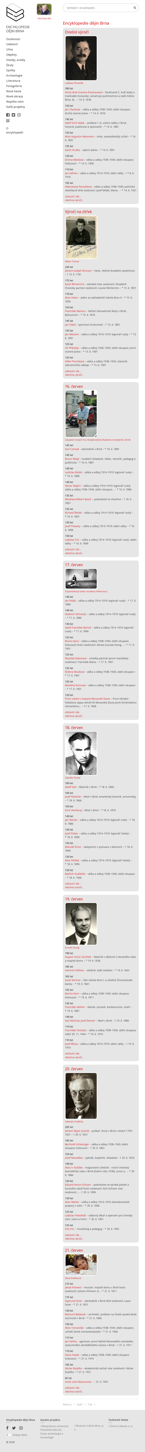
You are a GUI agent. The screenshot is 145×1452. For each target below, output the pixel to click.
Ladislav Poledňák (75, 1215)
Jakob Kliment (73, 1287)
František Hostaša (75, 1030)
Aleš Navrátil (44, 18)
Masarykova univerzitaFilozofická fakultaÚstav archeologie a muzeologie (54, 1431)
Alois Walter (72, 1202)
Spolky (10, 70)
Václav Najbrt (73, 485)
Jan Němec (71, 819)
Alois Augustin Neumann (79, 136)
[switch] (8, 1435)
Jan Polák (70, 600)
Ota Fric (69, 1229)
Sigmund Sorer (73, 1301)
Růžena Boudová (74, 671)
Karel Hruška (72, 150)
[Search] (101, 7)
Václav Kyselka (73, 1368)
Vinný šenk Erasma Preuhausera (83, 92)
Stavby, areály (15, 60)
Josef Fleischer (73, 796)
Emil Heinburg (73, 810)
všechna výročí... (74, 200)
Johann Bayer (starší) (77, 1130)
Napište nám (15, 101)
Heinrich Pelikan (74, 970)
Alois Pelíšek (72, 860)
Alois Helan (71, 297)
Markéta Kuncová (75, 685)
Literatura (13, 81)
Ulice (9, 49)
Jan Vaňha (71, 1341)
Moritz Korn (72, 993)
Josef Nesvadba (74, 1157)
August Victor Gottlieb (78, 957)
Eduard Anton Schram (78, 1184)
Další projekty (15, 107)
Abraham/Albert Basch (78, 499)
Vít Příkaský (72, 348)
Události (12, 44)
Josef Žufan (71, 833)
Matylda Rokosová (75, 658)
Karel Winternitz (74, 284)
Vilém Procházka (74, 361)
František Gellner (75, 1007)
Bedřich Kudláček (75, 873)
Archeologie (14, 75)
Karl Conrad (72, 449)
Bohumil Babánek (75, 1314)
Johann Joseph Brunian (78, 270)
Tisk (90, 1404)
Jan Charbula (72, 109)
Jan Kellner (71, 173)
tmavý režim (19, 1435)
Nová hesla (13, 91)
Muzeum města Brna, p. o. (89, 1427)
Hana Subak (72, 1355)
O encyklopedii (14, 130)
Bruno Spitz (72, 641)
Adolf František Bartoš (78, 627)
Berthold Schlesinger (77, 1144)
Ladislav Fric (72, 539)
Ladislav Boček (73, 472)
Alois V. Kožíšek (74, 1167)
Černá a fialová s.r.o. (120, 1426)
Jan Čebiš (70, 324)
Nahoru (67, 1404)
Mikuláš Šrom (73, 847)
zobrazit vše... (73, 196)
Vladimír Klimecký (75, 614)
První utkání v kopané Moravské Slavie (87, 698)
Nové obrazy (14, 96)
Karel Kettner (73, 980)
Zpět (79, 1404)
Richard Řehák (73, 512)
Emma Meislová (74, 159)
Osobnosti (13, 39)
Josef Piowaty (72, 526)
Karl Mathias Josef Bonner (80, 1020)
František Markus (75, 311)
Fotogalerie (14, 86)
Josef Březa (71, 1044)
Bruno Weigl (72, 458)
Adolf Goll (70, 787)
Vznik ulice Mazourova (78, 1381)
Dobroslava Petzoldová (78, 186)
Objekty (11, 55)
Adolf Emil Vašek (74, 123)
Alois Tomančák (74, 1327)
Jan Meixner (72, 334)
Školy (9, 65)
